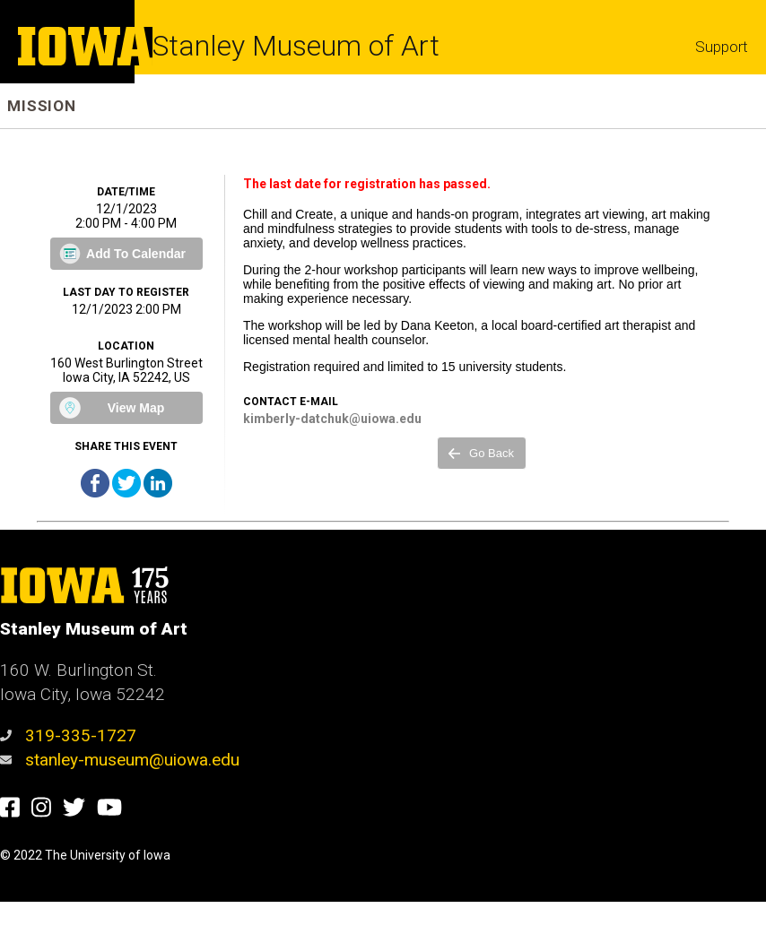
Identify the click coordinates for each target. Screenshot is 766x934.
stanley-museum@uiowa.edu (119, 759)
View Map (136, 408)
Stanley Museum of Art (296, 46)
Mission (41, 106)
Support (721, 47)
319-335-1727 (68, 735)
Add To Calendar (136, 253)
